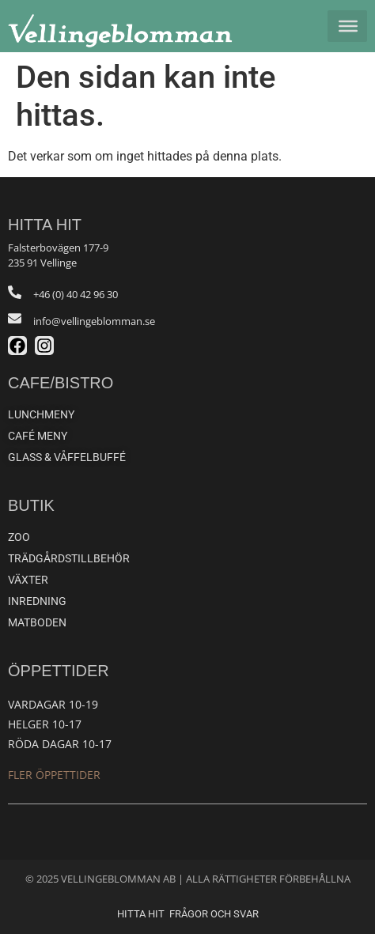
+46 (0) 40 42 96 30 (75, 294)
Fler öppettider (54, 774)
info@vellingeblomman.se (94, 321)
